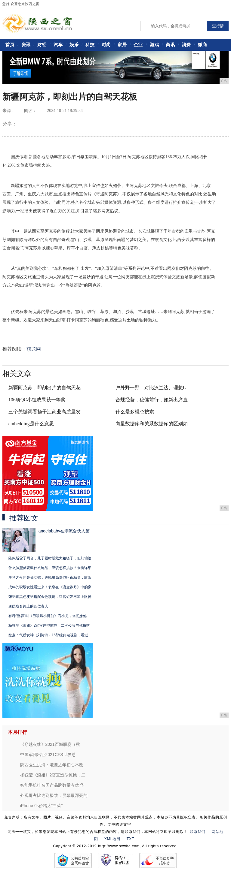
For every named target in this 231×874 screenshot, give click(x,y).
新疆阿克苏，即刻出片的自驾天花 (44, 387)
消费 (186, 44)
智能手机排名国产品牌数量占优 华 (52, 785)
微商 (202, 44)
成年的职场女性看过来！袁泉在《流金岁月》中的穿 (49, 587)
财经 (41, 44)
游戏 (154, 44)
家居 (122, 44)
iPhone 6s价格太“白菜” (41, 805)
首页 (9, 44)
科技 (89, 44)
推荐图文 (23, 518)
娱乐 (74, 44)
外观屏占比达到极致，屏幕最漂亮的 (54, 795)
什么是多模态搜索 (135, 411)
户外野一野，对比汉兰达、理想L (151, 387)
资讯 (25, 44)
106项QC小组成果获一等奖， (39, 399)
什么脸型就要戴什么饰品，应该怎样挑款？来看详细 (49, 568)
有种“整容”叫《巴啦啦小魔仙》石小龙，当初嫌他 (47, 616)
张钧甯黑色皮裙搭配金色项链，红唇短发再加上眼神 (49, 597)
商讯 (170, 44)
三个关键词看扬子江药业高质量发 (44, 411)
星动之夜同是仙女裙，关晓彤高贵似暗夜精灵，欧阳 (49, 577)
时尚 (106, 44)
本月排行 (17, 732)
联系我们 (197, 832)
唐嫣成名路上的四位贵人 (28, 606)
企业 (138, 44)
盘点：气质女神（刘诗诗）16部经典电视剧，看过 (48, 635)
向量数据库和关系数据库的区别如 (152, 423)
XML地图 (112, 839)
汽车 (58, 44)
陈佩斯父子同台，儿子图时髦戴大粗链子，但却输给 (49, 558)
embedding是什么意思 (31, 423)
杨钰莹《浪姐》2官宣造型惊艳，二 (53, 775)
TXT (130, 839)
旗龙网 (33, 348)
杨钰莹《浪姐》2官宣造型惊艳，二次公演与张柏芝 (49, 625)
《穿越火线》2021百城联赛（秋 (50, 744)
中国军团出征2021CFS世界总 (48, 754)
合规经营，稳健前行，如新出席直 (152, 399)
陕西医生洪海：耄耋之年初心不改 (51, 764)
